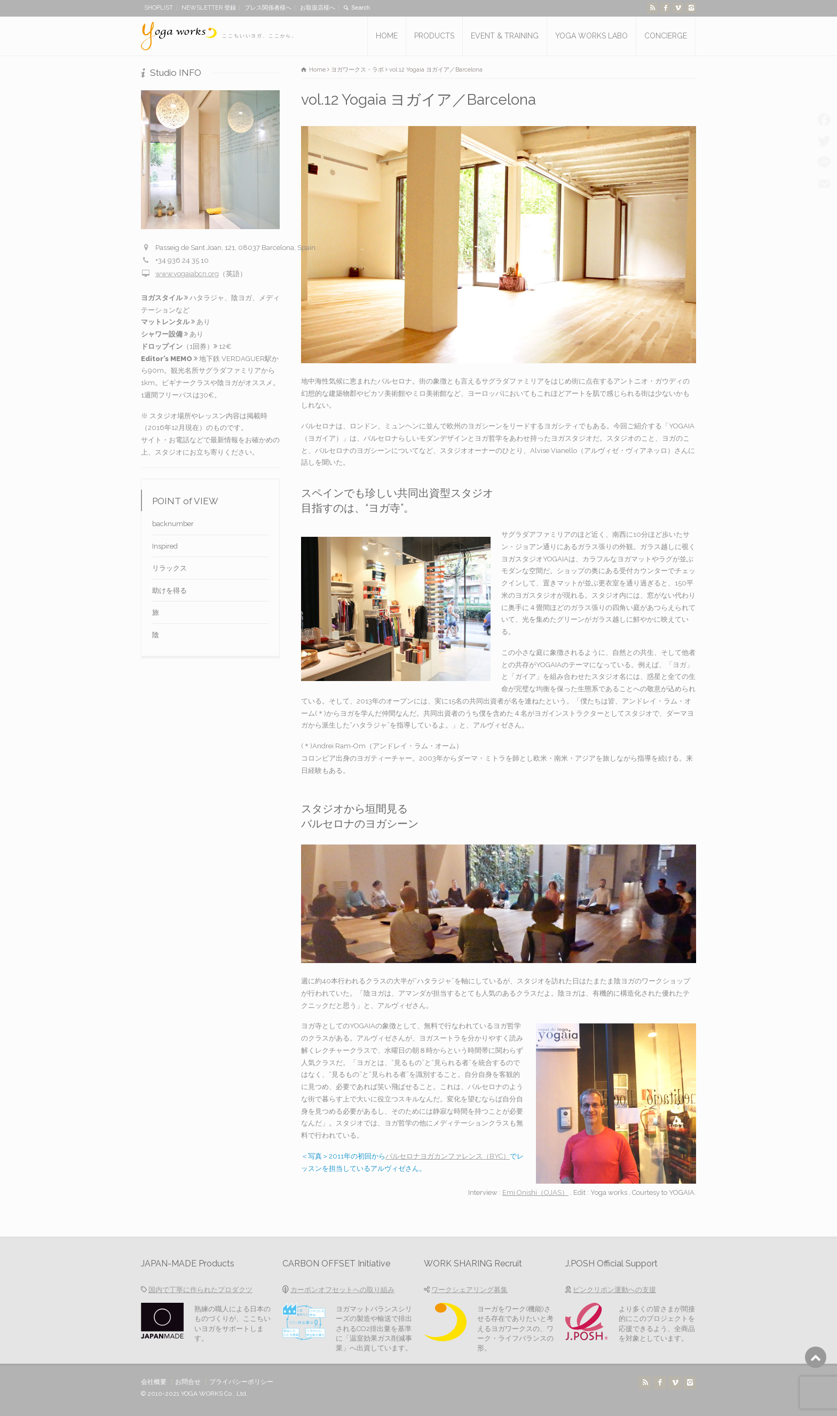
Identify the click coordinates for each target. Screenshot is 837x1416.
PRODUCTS (434, 36)
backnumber (173, 524)
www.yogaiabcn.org (187, 274)
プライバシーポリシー (241, 1382)
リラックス (169, 568)
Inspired (165, 546)
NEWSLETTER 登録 (208, 7)
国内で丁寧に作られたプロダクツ (200, 1290)
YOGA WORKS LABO (591, 36)
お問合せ (188, 1382)
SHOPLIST (158, 7)
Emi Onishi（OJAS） (535, 1192)
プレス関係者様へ (267, 7)
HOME (387, 36)
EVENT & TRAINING (505, 36)
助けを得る (169, 590)
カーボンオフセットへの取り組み (342, 1290)
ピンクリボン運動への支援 (614, 1290)
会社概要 (154, 1382)
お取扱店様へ (317, 7)
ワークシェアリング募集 (469, 1290)
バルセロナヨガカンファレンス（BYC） (447, 1156)
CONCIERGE (665, 36)
